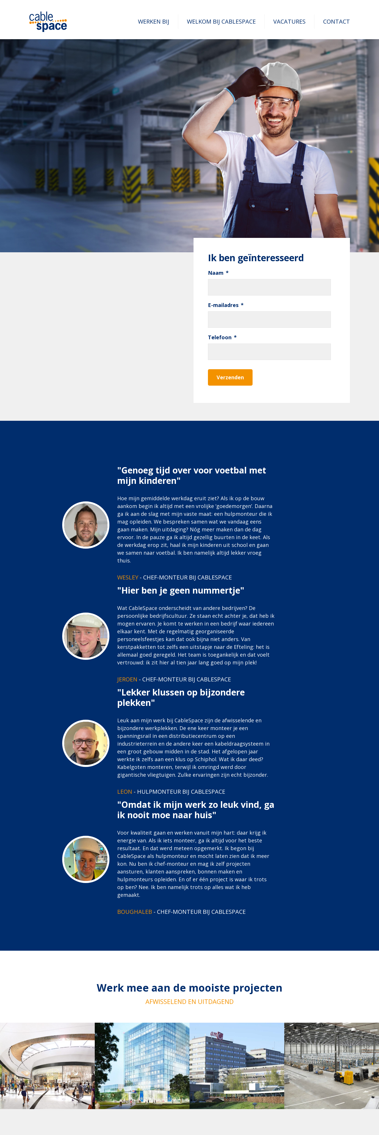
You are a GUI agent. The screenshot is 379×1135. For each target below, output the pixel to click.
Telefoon (222, 337)
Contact (336, 21)
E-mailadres (226, 305)
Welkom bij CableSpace (221, 21)
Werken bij (153, 21)
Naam (218, 273)
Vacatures (289, 21)
